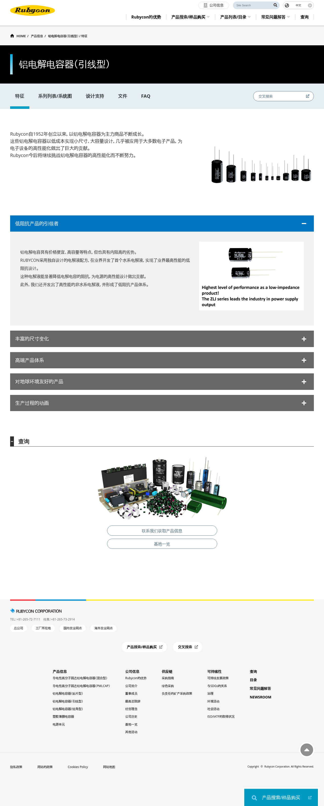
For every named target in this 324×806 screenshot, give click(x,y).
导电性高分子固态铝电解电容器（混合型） (80, 678)
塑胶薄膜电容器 (63, 716)
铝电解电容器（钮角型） (68, 709)
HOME (21, 36)
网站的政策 (45, 767)
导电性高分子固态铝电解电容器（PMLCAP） (81, 686)
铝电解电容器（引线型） (68, 701)
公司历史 (131, 716)
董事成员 (131, 693)
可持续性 (214, 671)
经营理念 (131, 709)
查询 (253, 671)
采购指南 (168, 678)
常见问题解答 (260, 688)
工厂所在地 (43, 628)
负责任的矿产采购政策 (177, 693)
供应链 (167, 671)
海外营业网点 (103, 628)
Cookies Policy (78, 767)
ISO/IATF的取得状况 (220, 716)
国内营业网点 (73, 628)
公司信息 (132, 671)
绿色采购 (168, 686)
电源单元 (59, 724)
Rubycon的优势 (136, 678)
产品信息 (37, 36)
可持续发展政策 (218, 678)
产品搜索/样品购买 (281, 797)
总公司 (18, 628)
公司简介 (131, 686)
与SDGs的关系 (217, 686)
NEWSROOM (260, 697)
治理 (210, 693)
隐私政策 (16, 767)
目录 (253, 679)
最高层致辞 (132, 701)
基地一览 (131, 724)
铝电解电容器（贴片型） (68, 693)
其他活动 (131, 732)
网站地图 (109, 767)
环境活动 (213, 701)
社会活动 (213, 709)
